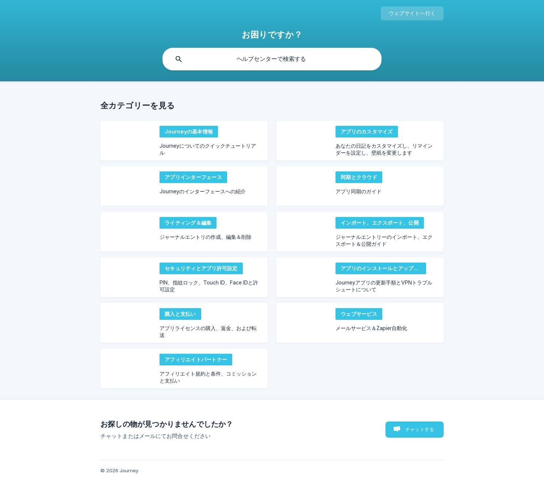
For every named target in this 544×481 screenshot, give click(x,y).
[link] (184, 140)
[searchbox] (272, 59)
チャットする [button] (419, 429)
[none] (412, 13)
